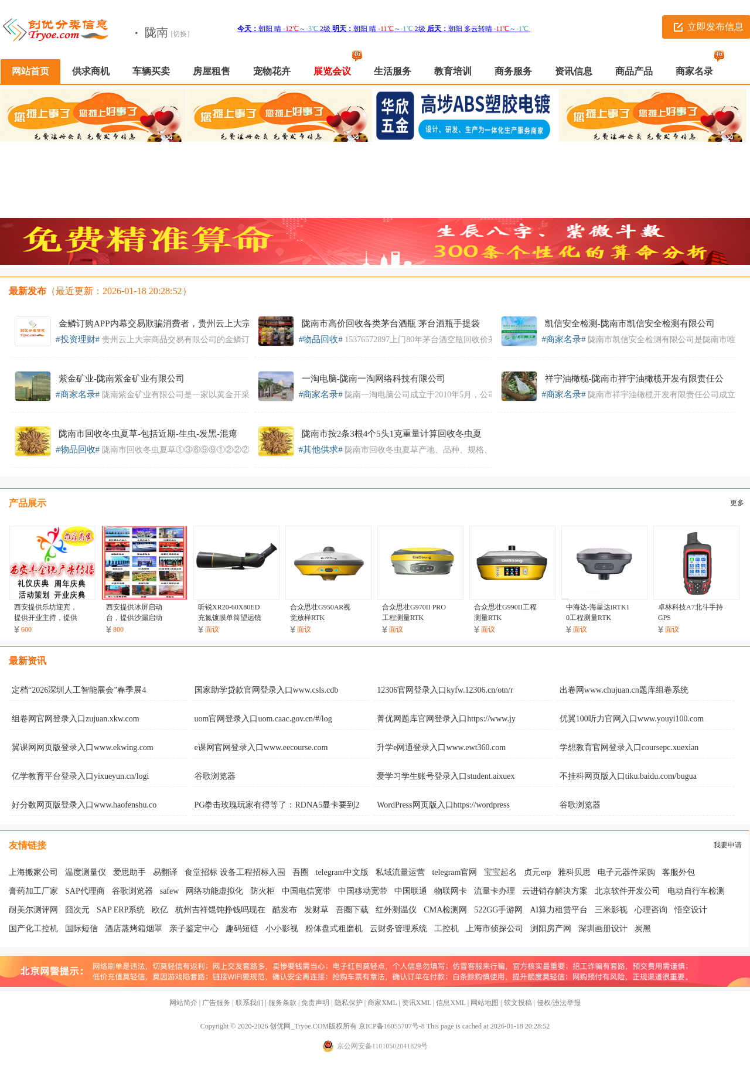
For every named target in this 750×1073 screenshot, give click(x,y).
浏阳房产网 (550, 928)
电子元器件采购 (626, 872)
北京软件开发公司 (627, 891)
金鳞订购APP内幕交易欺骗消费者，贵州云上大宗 (155, 323)
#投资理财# (78, 339)
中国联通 (410, 891)
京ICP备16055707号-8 (392, 1026)
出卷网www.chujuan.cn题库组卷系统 (624, 690)
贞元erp (537, 872)
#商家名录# (564, 339)
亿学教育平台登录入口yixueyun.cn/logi (80, 776)
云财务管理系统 (398, 928)
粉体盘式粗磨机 (334, 928)
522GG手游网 (498, 909)
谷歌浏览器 (215, 776)
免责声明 (315, 1003)
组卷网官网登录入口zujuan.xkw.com (75, 718)
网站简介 (183, 1003)
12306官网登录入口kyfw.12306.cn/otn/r (445, 690)
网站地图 (485, 1003)
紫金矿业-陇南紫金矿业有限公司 (122, 378)
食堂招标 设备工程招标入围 (235, 872)
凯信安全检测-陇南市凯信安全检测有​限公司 (630, 323)
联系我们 (250, 1003)
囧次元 (77, 909)
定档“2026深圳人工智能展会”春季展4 (79, 690)
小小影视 (281, 928)
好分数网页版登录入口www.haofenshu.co (84, 805)
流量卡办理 (494, 891)
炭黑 (643, 928)
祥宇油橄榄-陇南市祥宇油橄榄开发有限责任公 (634, 378)
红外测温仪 (396, 909)
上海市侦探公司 (494, 928)
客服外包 (678, 872)
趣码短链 (242, 928)
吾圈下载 (352, 909)
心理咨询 (651, 909)
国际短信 (81, 928)
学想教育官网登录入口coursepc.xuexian (629, 747)
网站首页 (30, 71)
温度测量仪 (85, 872)
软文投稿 (518, 1003)
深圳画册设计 (603, 928)
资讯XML (416, 1003)
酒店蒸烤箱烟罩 (133, 928)
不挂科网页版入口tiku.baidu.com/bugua (628, 776)
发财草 (316, 909)
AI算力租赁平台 (559, 909)
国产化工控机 (33, 928)
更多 (737, 503)
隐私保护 (349, 1003)
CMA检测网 (445, 909)
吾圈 (300, 872)
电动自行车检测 (696, 891)
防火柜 (262, 891)
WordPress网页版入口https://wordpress (443, 805)
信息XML (450, 1003)
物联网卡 (450, 891)
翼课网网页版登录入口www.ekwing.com (83, 747)
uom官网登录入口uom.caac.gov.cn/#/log (263, 718)
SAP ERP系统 (121, 909)
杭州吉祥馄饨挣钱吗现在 (220, 909)
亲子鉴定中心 (194, 928)
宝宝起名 (500, 872)
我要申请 (728, 845)
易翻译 (165, 872)
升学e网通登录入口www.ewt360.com (441, 747)
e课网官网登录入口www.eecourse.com (261, 747)
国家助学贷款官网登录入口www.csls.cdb (267, 690)
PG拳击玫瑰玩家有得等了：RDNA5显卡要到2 (277, 805)
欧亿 (160, 909)
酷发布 (284, 909)
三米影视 (611, 909)
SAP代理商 (85, 891)
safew (169, 891)
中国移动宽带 (362, 891)
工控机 (446, 928)
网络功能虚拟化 (214, 891)
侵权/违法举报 (559, 1003)
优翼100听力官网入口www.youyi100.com (632, 718)
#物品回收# (321, 339)
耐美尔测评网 (33, 909)
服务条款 (282, 1003)
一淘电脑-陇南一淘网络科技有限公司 (373, 378)
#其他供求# (321, 449)
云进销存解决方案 (555, 891)
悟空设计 (690, 909)
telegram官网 (454, 872)
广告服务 (216, 1003)
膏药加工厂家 (33, 891)
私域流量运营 (400, 872)
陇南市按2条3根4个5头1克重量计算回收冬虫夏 (392, 433)
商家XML (382, 1003)
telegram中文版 (342, 872)
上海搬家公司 (33, 872)
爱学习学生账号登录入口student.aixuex (445, 776)
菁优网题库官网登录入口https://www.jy (446, 718)
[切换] (180, 34)
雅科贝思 (574, 872)
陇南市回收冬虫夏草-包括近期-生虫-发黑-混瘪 (148, 433)
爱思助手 (129, 872)
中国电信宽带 (306, 891)
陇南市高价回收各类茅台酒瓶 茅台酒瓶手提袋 (391, 323)
